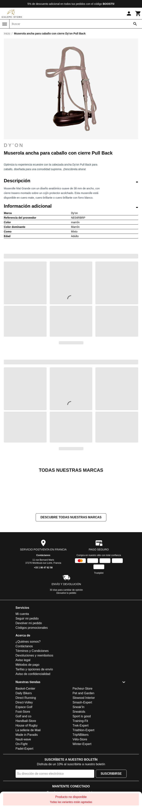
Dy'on (14, 145)
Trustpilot (98, 611)
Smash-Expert (82, 741)
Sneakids (79, 750)
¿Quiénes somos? (28, 680)
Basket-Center (25, 727)
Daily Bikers (24, 731)
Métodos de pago (27, 703)
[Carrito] (138, 13)
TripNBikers (81, 773)
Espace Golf (24, 745)
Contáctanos (43, 593)
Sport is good (82, 754)
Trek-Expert (81, 764)
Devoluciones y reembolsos (34, 694)
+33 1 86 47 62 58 (43, 606)
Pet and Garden (83, 731)
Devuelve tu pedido (66, 631)
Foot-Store (23, 750)
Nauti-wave (23, 777)
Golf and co (23, 754)
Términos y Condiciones (32, 689)
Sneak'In (79, 745)
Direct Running (26, 736)
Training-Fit (80, 759)
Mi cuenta (22, 652)
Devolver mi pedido (29, 661)
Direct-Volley (24, 741)
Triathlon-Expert (83, 768)
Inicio (7, 33)
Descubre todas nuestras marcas (71, 555)
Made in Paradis (27, 773)
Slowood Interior (84, 736)
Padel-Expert (25, 787)
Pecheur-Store (82, 727)
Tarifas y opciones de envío (34, 707)
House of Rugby (27, 764)
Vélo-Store (80, 777)
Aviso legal (23, 698)
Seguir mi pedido (27, 657)
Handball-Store (26, 759)
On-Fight (22, 782)
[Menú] (4, 24)
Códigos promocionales (32, 666)
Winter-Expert (82, 782)
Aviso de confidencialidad (33, 712)
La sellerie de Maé (28, 768)
